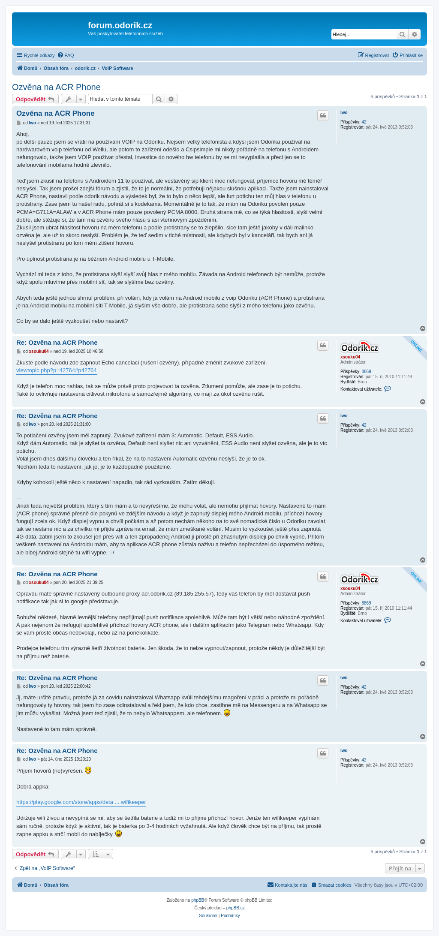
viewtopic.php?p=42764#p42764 (56, 370)
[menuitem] (65, 55)
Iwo (344, 112)
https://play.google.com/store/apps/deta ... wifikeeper (81, 802)
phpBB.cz (235, 908)
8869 (366, 371)
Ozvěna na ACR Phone (56, 87)
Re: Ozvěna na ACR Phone (56, 342)
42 (363, 122)
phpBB (197, 900)
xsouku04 (350, 357)
